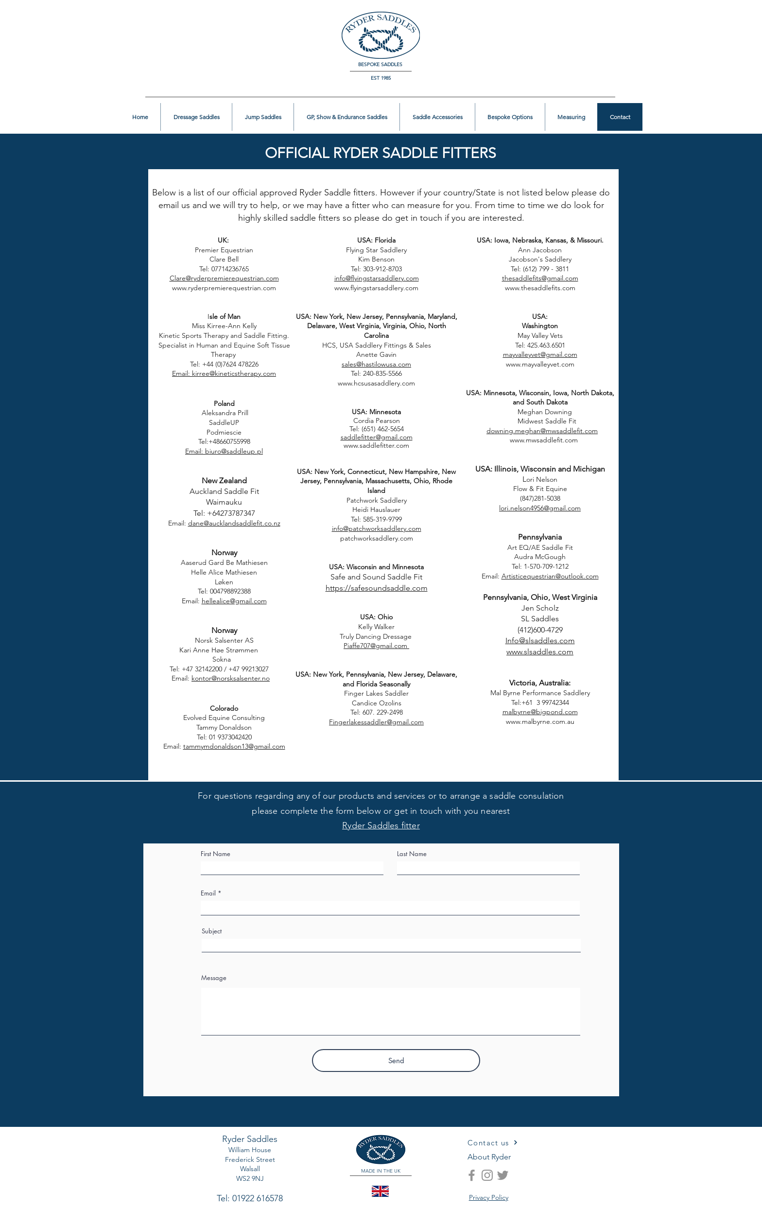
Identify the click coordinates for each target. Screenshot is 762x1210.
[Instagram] (487, 1175)
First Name (215, 854)
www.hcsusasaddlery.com (376, 383)
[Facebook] (471, 1175)
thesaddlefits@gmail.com (540, 278)
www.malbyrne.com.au (540, 721)
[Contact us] (492, 1143)
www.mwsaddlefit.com (519, 440)
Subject (212, 931)
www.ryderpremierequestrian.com (224, 287)
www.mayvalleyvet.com (540, 364)
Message (213, 978)
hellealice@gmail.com (234, 600)
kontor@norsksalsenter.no (230, 678)
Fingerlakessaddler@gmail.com (376, 722)
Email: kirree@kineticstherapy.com (224, 373)
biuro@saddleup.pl (234, 451)
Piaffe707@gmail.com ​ (376, 645)
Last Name (412, 854)
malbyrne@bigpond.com (540, 711)
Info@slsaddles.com (540, 640)
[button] (716, 22)
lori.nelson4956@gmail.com (540, 508)
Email (208, 893)
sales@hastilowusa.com (376, 364)
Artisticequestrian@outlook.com (550, 576)
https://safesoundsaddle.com (377, 588)
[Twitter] (502, 1175)
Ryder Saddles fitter (381, 825)
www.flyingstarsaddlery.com (376, 287)
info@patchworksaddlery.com (376, 528)
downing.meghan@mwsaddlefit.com (542, 430)
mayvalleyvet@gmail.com (540, 354)
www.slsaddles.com (539, 651)
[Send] (396, 1060)
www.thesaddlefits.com (540, 287)
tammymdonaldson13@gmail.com (234, 746)
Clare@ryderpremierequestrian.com (224, 278)
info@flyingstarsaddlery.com (376, 278)
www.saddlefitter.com (376, 445)
